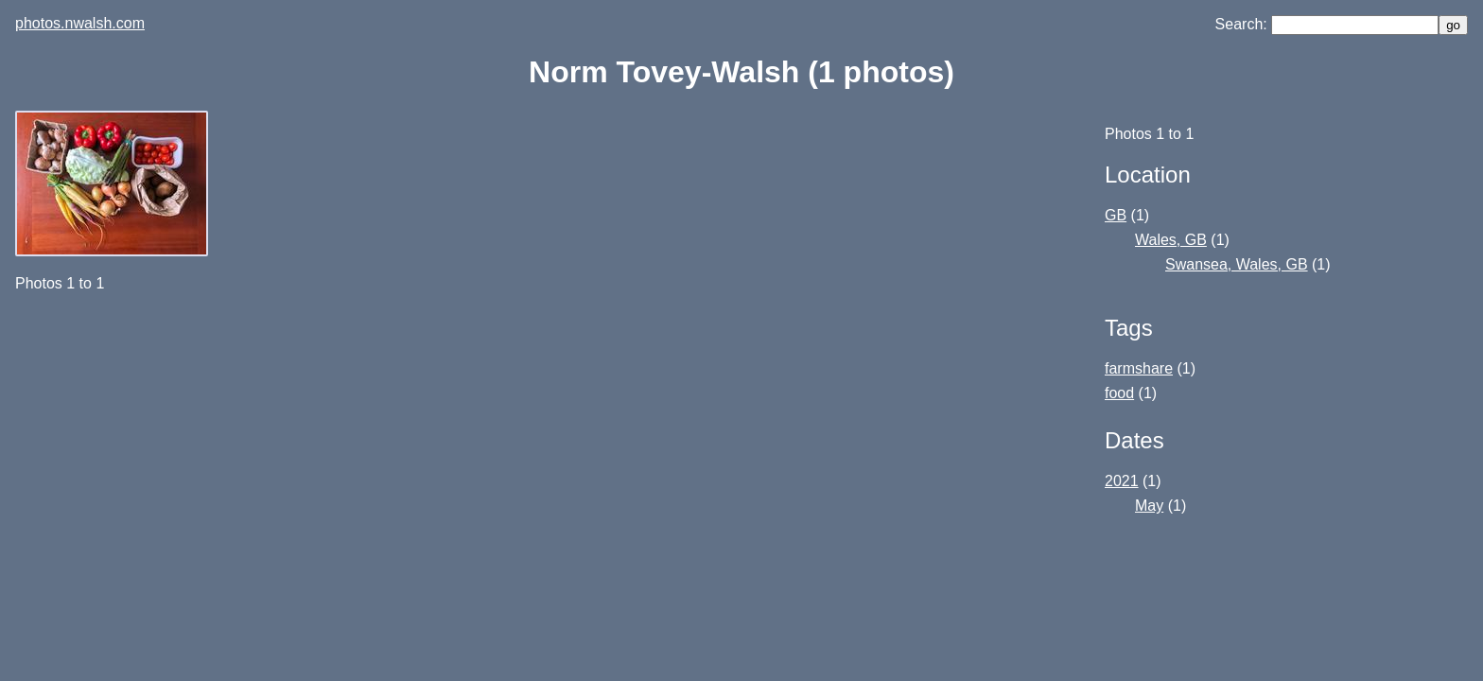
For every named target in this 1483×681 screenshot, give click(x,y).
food (1119, 393)
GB (1115, 215)
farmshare (1139, 368)
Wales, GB (1171, 240)
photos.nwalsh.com (80, 23)
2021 (1122, 481)
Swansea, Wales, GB (1236, 264)
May (1149, 506)
